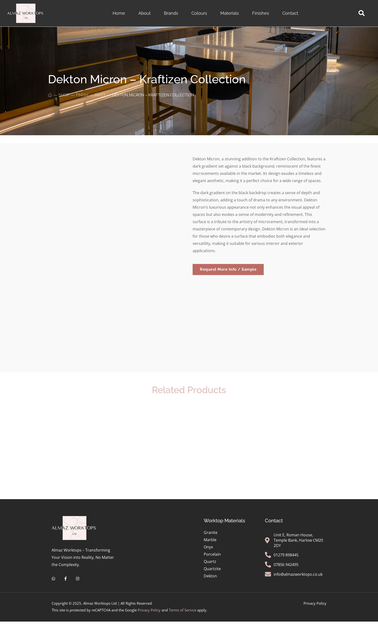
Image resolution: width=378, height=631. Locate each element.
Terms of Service (182, 607)
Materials (229, 13)
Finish (82, 95)
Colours (199, 13)
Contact (290, 13)
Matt (100, 95)
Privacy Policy (149, 607)
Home (119, 13)
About (144, 13)
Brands (171, 13)
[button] (361, 13)
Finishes (260, 13)
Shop (64, 95)
